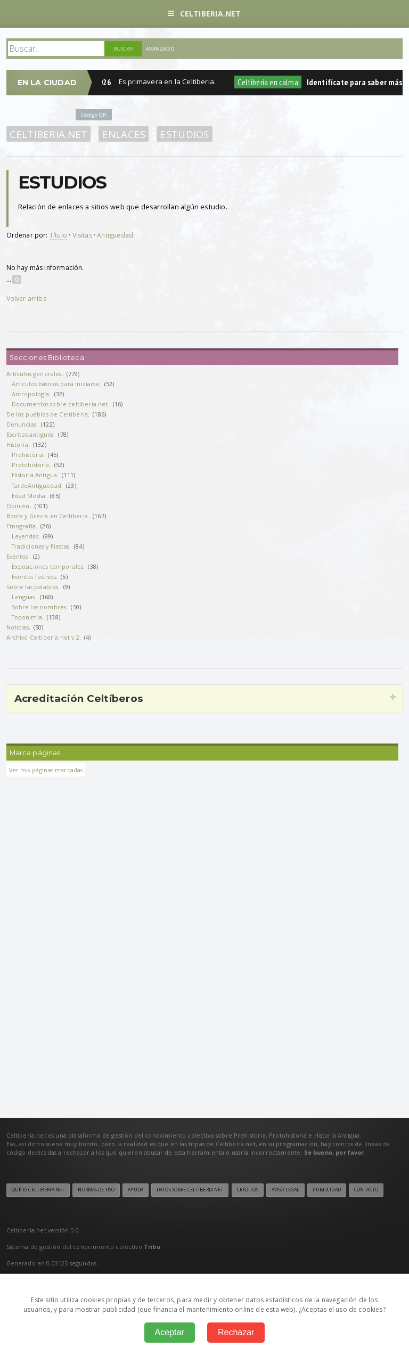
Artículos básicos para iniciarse (56, 384)
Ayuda (135, 1190)
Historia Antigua (35, 475)
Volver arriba (26, 298)
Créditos (247, 1190)
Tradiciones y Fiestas (40, 546)
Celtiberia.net (204, 14)
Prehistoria (28, 455)
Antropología (31, 394)
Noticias (17, 627)
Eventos (17, 556)
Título (58, 235)
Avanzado (160, 48)
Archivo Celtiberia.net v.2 (42, 637)
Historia (17, 444)
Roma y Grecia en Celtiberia (47, 516)
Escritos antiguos (30, 434)
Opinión (18, 506)
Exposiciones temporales (48, 566)
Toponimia (27, 617)
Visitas (82, 235)
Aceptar (169, 1332)
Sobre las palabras (32, 587)
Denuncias (21, 424)
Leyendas (25, 536)
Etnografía (21, 526)
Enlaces (123, 134)
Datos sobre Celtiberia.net (190, 1190)
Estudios (184, 134)
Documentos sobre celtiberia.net (60, 404)
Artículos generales (34, 374)
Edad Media (29, 496)
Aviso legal (285, 1190)
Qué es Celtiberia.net (38, 1190)
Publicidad (326, 1190)
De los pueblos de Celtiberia (47, 414)
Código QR (94, 114)
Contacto (366, 1190)
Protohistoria (31, 465)
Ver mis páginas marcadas (46, 770)
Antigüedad (115, 235)
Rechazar (236, 1332)
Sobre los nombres (39, 607)
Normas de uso (96, 1190)
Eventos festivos (34, 577)
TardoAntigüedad (36, 485)
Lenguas (23, 597)
